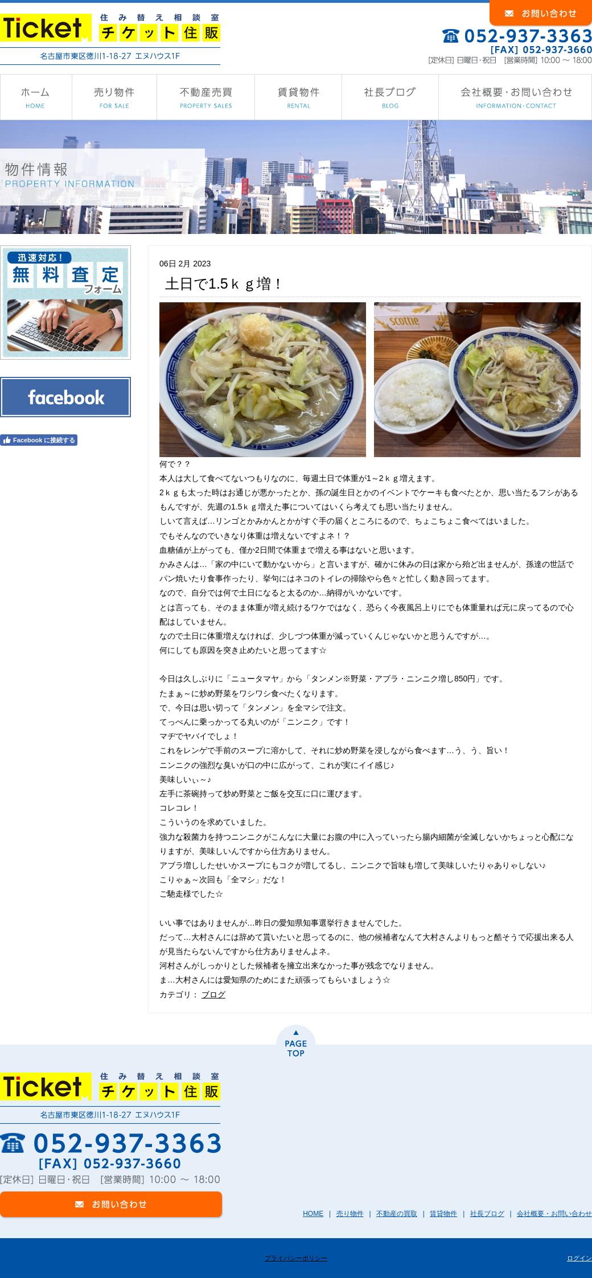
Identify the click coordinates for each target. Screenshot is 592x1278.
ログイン (579, 1258)
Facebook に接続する (38, 440)
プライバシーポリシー (296, 1258)
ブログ (213, 994)
